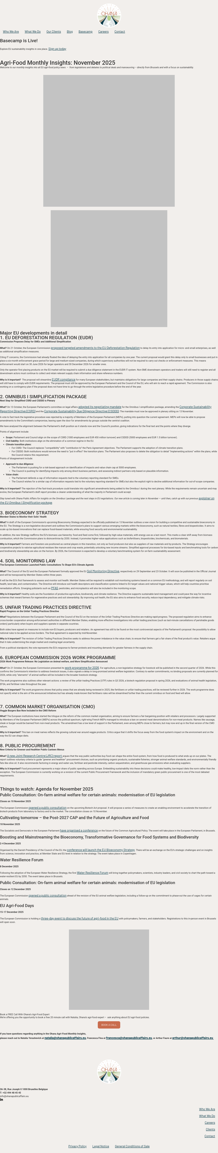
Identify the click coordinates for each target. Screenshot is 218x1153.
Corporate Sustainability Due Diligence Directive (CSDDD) (81, 411)
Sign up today (57, 48)
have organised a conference (79, 830)
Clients (210, 1129)
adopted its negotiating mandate (99, 406)
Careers (103, 31)
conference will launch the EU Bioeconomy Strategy (101, 849)
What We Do (33, 31)
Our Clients (53, 31)
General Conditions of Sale (132, 1146)
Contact (120, 31)
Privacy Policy (77, 1146)
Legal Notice (100, 1146)
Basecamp (86, 31)
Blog (70, 31)
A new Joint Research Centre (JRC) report (35, 755)
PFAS (54, 588)
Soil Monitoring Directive (103, 571)
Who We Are (11, 31)
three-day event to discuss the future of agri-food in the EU (79, 918)
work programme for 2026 (82, 667)
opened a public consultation (48, 807)
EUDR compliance (63, 379)
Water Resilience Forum (92, 872)
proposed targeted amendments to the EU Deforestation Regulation (95, 347)
